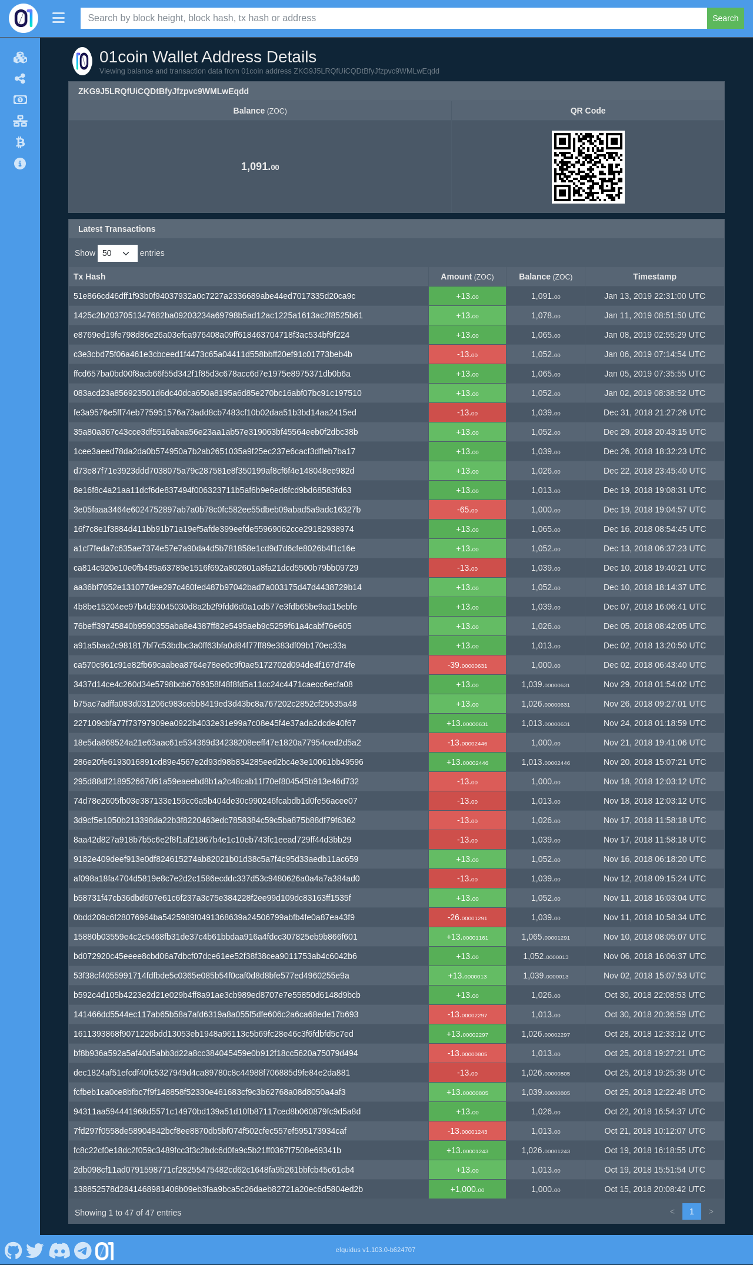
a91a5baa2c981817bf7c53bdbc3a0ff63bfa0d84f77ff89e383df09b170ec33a (210, 645)
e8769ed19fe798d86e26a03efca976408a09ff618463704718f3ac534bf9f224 (211, 334)
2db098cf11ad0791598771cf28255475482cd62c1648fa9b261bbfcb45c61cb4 (214, 1169)
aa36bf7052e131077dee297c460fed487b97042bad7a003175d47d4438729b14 (218, 587)
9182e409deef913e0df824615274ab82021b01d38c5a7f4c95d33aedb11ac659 (216, 859)
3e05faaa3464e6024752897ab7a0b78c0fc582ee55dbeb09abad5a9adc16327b (217, 509)
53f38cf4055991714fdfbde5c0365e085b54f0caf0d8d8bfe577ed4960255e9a (211, 975)
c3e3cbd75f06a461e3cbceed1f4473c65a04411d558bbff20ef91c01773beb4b (213, 354)
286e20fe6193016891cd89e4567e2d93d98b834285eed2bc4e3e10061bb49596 (219, 762)
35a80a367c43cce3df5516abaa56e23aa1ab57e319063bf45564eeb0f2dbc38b (216, 432)
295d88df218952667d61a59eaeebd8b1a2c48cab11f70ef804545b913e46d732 (216, 781)
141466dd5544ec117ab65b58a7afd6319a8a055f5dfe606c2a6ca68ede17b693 (216, 1014)
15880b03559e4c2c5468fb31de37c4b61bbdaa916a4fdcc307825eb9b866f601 (216, 936)
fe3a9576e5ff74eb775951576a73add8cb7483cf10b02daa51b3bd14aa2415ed (215, 412)
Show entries (120, 253)
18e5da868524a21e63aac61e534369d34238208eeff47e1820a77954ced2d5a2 (217, 742)
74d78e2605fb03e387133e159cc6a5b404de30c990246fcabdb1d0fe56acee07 (216, 800)
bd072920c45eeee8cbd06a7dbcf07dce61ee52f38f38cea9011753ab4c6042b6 (215, 956)
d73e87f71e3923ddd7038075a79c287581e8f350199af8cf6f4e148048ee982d (214, 470)
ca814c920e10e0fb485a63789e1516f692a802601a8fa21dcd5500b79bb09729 (216, 567)
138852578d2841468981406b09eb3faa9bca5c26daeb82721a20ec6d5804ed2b (218, 1189)
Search (725, 18)
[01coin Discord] (59, 1250)
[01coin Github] (13, 1250)
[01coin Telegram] (83, 1250)
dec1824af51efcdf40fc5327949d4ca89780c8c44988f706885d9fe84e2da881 (212, 1072)
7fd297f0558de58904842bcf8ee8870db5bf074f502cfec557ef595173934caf (210, 1131)
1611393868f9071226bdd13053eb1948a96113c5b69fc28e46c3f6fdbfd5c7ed (214, 1033)
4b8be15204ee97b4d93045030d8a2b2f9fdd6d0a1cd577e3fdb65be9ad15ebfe (215, 606)
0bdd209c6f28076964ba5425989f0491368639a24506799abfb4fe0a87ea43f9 (214, 917)
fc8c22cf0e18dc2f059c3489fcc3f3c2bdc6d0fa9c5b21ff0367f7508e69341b (207, 1150)
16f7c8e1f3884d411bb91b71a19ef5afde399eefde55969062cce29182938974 (214, 529)
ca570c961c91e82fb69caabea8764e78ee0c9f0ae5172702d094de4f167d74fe (214, 665)
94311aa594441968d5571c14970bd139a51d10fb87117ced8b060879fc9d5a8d (217, 1111)
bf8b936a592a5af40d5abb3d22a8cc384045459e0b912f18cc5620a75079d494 (216, 1053)
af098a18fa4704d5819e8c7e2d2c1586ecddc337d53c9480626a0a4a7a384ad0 (217, 878)
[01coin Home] (24, 18)
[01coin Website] (105, 1250)
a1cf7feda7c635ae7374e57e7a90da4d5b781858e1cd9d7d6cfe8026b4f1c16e (214, 548)
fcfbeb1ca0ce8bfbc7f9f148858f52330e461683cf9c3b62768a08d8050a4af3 (209, 1092)
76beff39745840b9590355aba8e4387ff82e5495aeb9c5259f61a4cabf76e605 (213, 626)
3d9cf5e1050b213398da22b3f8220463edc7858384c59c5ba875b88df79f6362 (215, 820)
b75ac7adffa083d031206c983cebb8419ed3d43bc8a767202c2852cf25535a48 (215, 703)
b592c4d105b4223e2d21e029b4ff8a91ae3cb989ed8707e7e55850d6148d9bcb (217, 995)
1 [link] (691, 1211)
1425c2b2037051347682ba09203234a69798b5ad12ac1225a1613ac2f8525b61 (218, 315)
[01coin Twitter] (35, 1250)
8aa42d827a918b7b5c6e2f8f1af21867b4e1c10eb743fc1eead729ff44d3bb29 (212, 839)
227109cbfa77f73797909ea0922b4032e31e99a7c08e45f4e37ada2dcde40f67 (215, 723)
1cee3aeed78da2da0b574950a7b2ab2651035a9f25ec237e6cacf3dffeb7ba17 (214, 451)
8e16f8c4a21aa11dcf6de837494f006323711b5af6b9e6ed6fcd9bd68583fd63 (213, 490)
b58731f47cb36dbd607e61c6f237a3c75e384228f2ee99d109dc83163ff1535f (212, 898)
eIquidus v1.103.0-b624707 (376, 1249)
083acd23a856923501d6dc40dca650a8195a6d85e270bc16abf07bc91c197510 (218, 393)
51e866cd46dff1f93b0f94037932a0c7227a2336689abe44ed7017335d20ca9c (214, 296)
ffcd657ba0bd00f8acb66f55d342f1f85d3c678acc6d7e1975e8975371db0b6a (212, 373)
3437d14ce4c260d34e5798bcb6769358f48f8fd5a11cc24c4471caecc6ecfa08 (213, 684)
